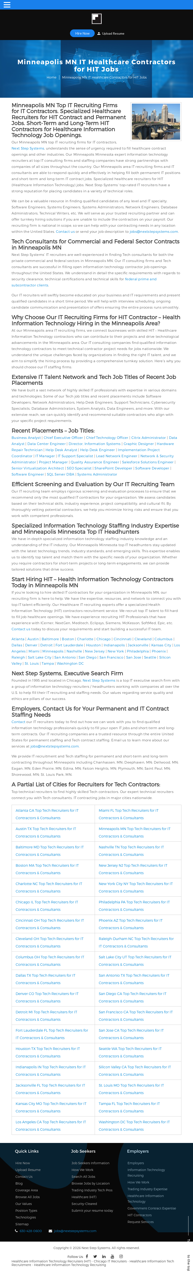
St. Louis (32, 663)
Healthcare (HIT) (84, 1197)
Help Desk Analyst (61, 450)
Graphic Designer (139, 444)
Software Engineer (28, 474)
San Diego (87, 657)
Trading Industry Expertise (147, 1189)
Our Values (23, 1204)
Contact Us (23, 1176)
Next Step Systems (28, 148)
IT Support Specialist (75, 456)
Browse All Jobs (27, 1197)
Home (51, 77)
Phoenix (159, 651)
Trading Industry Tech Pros (92, 1190)
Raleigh (18, 657)
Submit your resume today (92, 1210)
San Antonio (65, 657)
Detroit (46, 645)
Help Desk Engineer (97, 450)
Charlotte (85, 639)
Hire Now (82, 33)
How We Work (82, 1170)
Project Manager (53, 462)
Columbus (163, 639)
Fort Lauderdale (69, 645)
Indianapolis (114, 645)
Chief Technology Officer (107, 438)
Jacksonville (138, 645)
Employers (136, 1163)
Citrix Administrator (148, 438)
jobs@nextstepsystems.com (154, 231)
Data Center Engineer (46, 444)
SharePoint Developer (113, 468)
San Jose (133, 657)
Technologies (25, 1217)
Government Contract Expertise (152, 1208)
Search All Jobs (83, 1176)
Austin (33, 639)
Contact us (65, 231)
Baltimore (50, 639)
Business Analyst (26, 438)
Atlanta (18, 639)
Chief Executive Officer (63, 438)
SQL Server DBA (60, 474)
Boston (68, 639)
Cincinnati (123, 639)
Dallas (17, 645)
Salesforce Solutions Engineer (148, 462)
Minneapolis (52, 651)
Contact (18, 722)
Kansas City (161, 645)
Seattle (150, 657)
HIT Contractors (140, 1215)
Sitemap (22, 1224)
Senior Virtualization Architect (38, 468)
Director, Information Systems (95, 444)
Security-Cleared (84, 1204)
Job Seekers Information (90, 1163)
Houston (93, 645)
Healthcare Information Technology (146, 1198)
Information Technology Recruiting (146, 1172)
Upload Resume (110, 33)
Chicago (103, 639)
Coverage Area (26, 1190)
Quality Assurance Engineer (95, 462)
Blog (19, 1183)
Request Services (141, 1222)
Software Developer (152, 468)
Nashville (74, 651)
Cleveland (143, 639)
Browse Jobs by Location (91, 1183)
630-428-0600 (31, 1231)
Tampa (48, 663)
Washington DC (70, 663)
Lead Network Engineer (116, 456)
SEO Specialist (79, 468)
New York (116, 651)
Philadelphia (138, 651)
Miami (34, 651)
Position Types (26, 1210)
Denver (31, 645)
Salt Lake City (39, 657)
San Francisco (111, 657)
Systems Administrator (97, 474)
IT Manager (45, 456)
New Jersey (95, 651)
